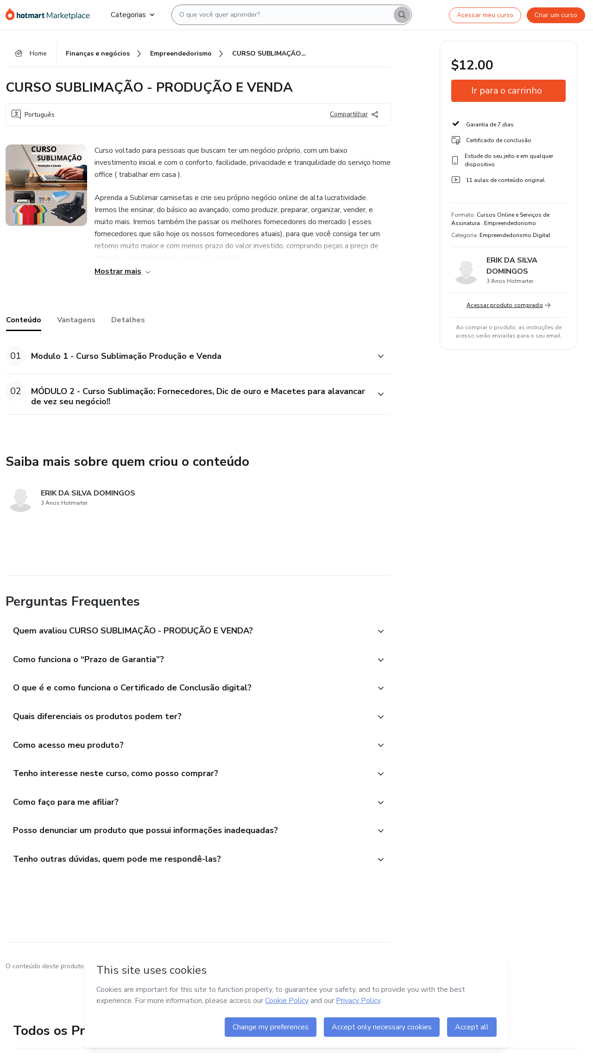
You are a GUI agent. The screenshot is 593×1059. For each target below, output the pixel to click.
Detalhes (128, 320)
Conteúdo (23, 320)
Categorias (132, 15)
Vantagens (76, 320)
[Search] (402, 14)
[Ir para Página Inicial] (51, 14)
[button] (188, 356)
